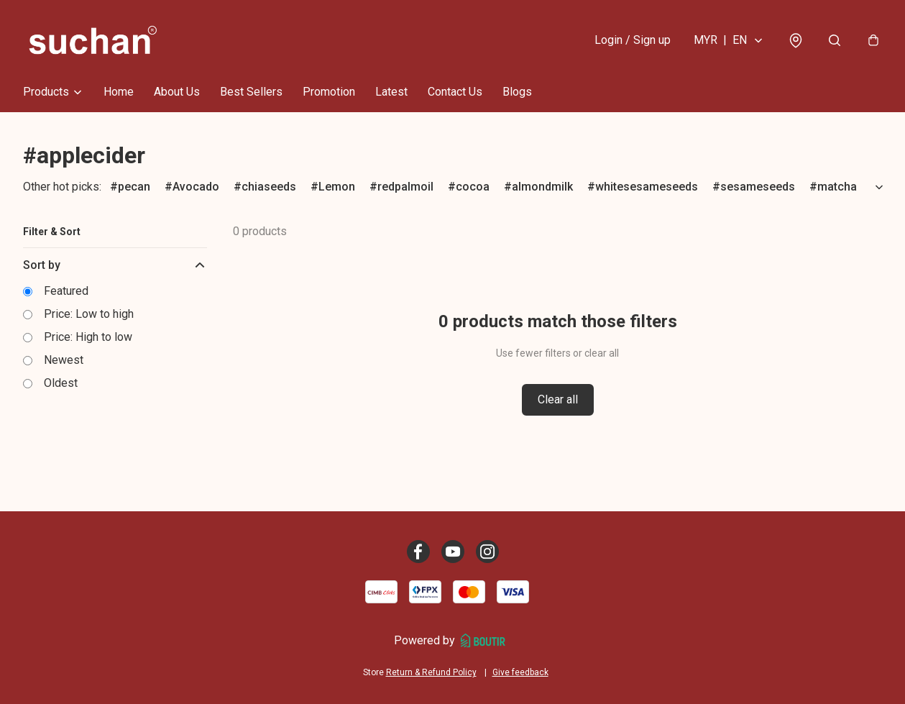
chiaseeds (269, 186)
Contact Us (455, 92)
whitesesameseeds (646, 186)
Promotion (329, 92)
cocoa (473, 186)
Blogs (517, 92)
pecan (134, 186)
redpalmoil (405, 186)
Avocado (196, 186)
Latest (391, 92)
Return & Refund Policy (431, 672)
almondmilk (542, 186)
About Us (177, 92)
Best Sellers (251, 92)
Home (119, 92)
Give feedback (520, 672)
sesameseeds (757, 186)
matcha (837, 186)
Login (632, 40)
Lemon (336, 186)
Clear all (558, 399)
